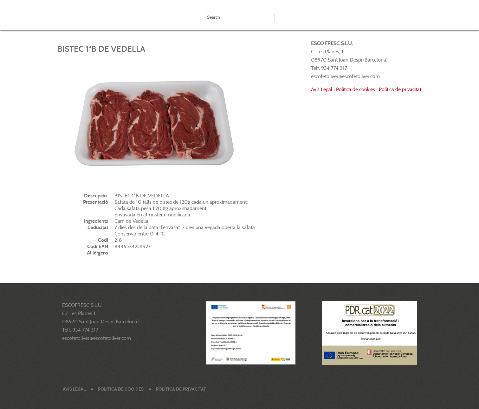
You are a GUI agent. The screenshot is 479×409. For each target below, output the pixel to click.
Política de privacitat (400, 89)
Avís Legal (321, 89)
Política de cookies (355, 89)
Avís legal (74, 389)
